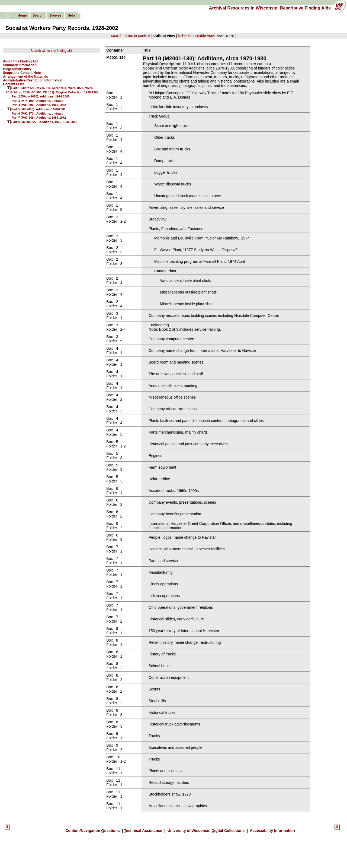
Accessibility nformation (272, 830)
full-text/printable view (196, 35)
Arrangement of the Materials (25, 76)
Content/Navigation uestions (93, 830)
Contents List (13, 84)
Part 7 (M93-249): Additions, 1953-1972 (39, 117)
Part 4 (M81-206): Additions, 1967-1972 (39, 104)
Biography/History (17, 69)
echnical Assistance (143, 830)
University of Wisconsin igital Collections (206, 830)
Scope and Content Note (22, 73)
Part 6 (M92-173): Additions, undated (37, 113)
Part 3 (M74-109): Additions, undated (37, 100)
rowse (55, 15)
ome (22, 15)
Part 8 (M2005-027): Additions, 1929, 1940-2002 (44, 122)
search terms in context (130, 35)
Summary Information (20, 65)
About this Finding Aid (20, 61)
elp (71, 15)
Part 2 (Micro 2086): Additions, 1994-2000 (41, 96)
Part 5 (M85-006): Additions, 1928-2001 (38, 109)
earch (38, 15)
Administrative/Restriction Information (32, 80)
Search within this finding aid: (51, 51)
